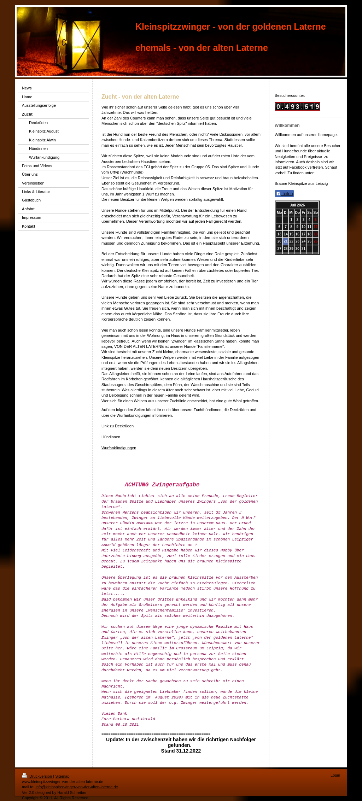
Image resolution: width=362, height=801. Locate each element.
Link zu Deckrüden (117, 426)
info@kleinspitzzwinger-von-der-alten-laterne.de (77, 787)
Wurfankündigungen (118, 448)
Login (335, 775)
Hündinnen (110, 437)
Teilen (284, 193)
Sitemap (62, 776)
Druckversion (37, 776)
